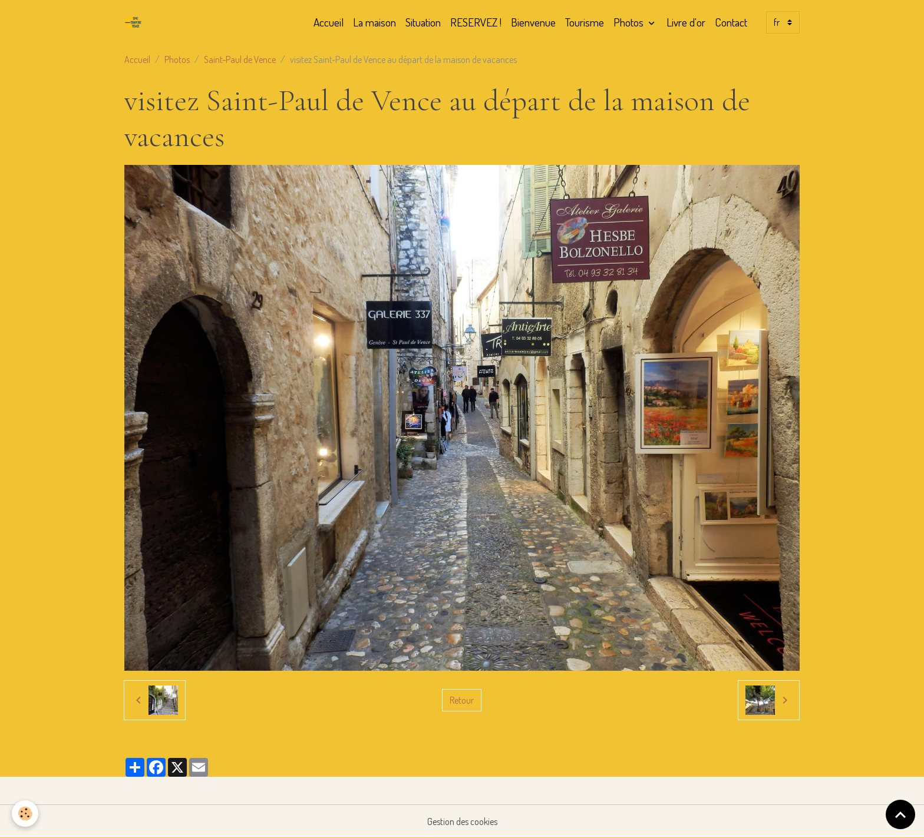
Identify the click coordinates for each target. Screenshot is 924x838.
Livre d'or (685, 22)
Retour (462, 700)
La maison (374, 22)
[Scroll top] (900, 814)
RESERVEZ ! (475, 22)
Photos (629, 22)
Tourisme (584, 22)
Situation (423, 22)
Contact (731, 22)
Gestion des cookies (462, 821)
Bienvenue (533, 22)
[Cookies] (25, 813)
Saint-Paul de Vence (240, 59)
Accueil (329, 22)
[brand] (135, 22)
